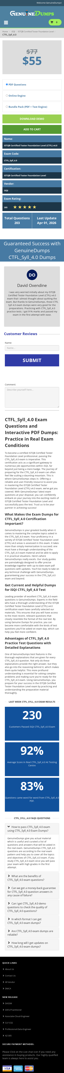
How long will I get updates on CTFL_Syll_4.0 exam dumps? (27, 944)
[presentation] (30, 374)
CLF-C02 (9, 1022)
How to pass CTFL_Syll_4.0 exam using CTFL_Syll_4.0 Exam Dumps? (28, 828)
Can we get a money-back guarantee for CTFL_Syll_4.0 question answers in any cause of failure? (31, 891)
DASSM (8, 1003)
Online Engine (16, 95)
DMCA (8, 988)
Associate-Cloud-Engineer (17, 1016)
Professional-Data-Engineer (18, 1029)
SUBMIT (32, 360)
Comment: (10, 384)
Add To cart (32, 129)
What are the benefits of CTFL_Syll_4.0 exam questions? (25, 878)
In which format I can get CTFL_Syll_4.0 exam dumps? (24, 921)
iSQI (13, 31)
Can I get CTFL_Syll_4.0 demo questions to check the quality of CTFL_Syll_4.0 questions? (27, 907)
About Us (9, 969)
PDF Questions (16, 84)
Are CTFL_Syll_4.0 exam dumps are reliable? (30, 933)
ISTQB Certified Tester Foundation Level (36, 31)
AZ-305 (8, 1035)
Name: (8, 342)
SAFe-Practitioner (13, 1009)
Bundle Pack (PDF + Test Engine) (26, 106)
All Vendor (10, 982)
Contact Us (10, 975)
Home (5, 31)
